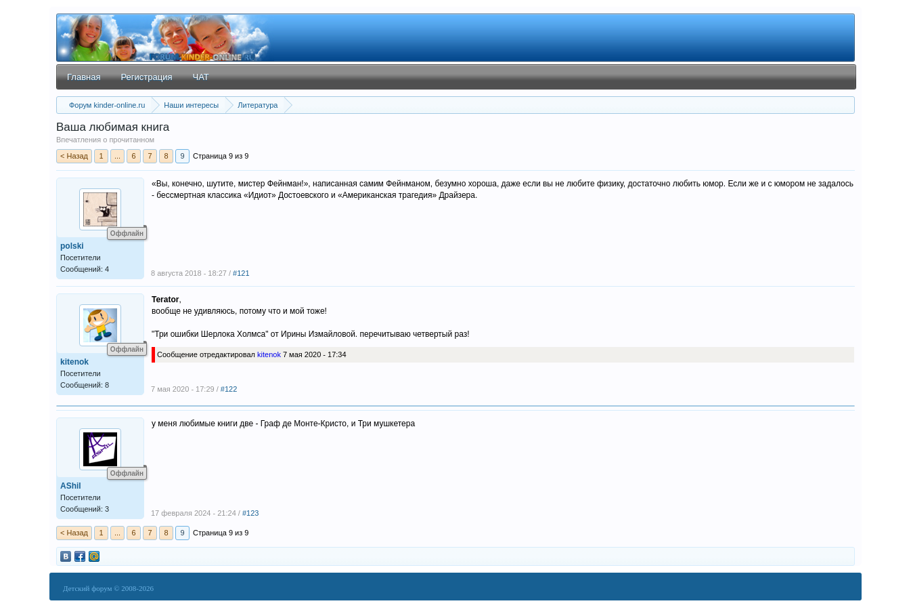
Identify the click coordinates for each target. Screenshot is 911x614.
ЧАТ (200, 77)
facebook (79, 556)
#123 (250, 513)
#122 (229, 389)
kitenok (74, 362)
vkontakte (65, 556)
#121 (241, 273)
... (117, 156)
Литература (257, 105)
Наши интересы (191, 105)
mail (94, 556)
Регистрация (146, 77)
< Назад (74, 156)
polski (72, 246)
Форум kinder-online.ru (107, 105)
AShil (70, 486)
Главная (83, 77)
